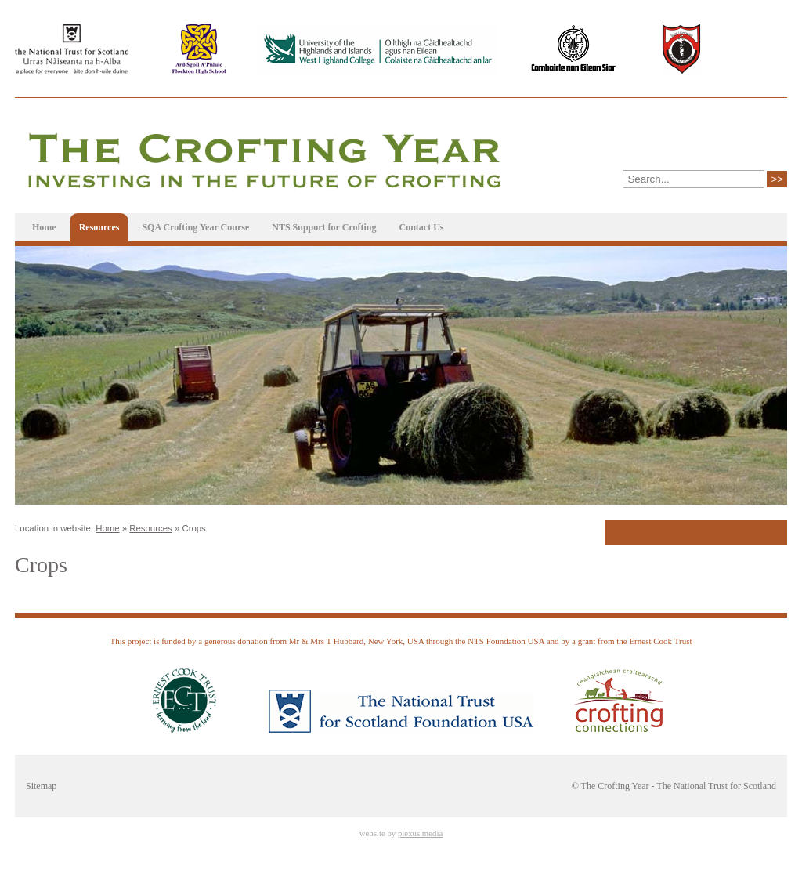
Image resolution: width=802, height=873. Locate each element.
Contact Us (421, 227)
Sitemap (41, 786)
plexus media (420, 833)
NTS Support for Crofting (324, 227)
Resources (99, 227)
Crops (193, 528)
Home (44, 227)
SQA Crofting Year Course (195, 227)
